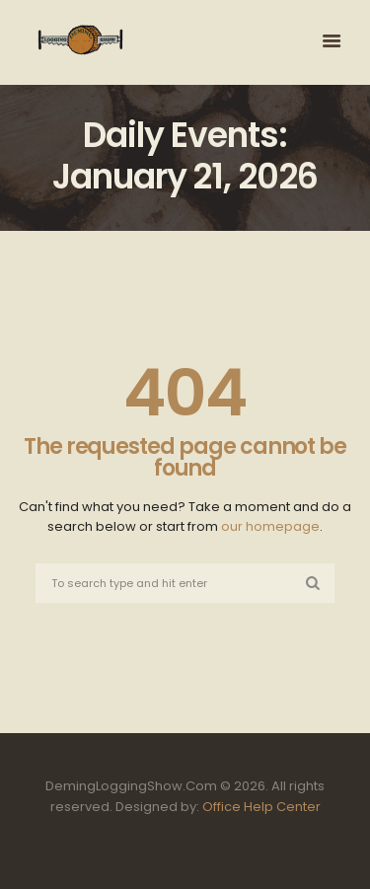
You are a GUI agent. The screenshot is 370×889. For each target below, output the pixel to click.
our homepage (270, 526)
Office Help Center (261, 806)
